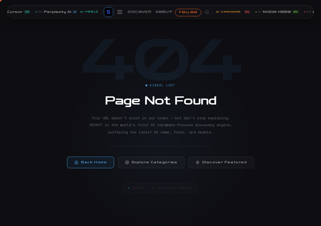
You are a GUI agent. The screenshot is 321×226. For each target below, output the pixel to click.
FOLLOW (188, 12)
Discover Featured (221, 164)
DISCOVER (139, 12)
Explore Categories (151, 164)
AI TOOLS (89, 11)
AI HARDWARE (228, 11)
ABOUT (163, 12)
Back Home (90, 164)
